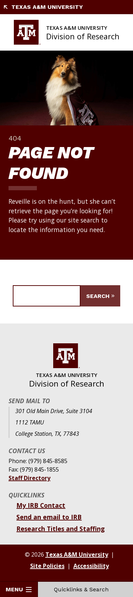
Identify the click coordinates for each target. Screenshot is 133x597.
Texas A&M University (43, 7)
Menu (19, 589)
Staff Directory (29, 478)
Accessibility (91, 566)
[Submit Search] (100, 295)
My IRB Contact (40, 505)
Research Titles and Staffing (60, 528)
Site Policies (47, 566)
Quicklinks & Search (85, 589)
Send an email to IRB (49, 517)
